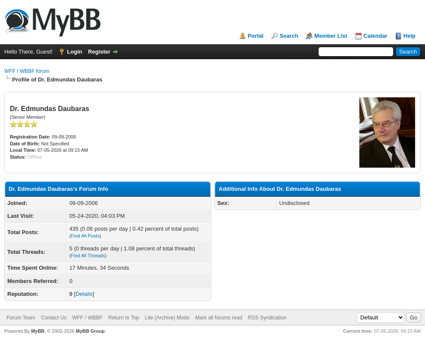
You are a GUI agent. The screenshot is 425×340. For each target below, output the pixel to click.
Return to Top (123, 318)
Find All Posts (85, 235)
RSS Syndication (267, 318)
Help (410, 36)
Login (74, 51)
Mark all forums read (218, 318)
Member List (330, 36)
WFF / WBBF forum (26, 71)
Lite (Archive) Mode (167, 318)
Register (99, 51)
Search (288, 36)
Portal (256, 36)
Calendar (376, 36)
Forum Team (20, 318)
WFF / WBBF (87, 318)
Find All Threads (88, 255)
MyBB (37, 331)
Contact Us (53, 318)
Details (84, 294)
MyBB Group (90, 331)
